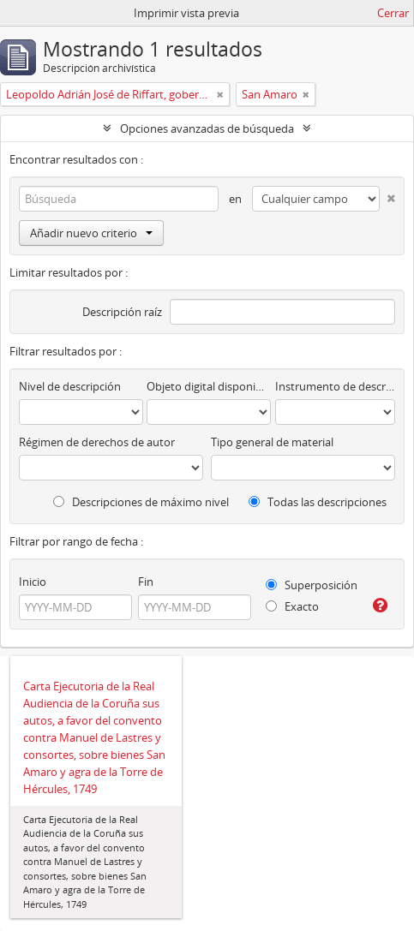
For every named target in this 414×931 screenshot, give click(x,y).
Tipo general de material (272, 442)
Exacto (292, 606)
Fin (145, 581)
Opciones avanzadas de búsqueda (207, 128)
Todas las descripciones (318, 502)
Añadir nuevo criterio (91, 233)
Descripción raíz (122, 311)
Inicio (32, 581)
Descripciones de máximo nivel (141, 502)
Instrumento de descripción (335, 386)
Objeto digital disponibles (209, 386)
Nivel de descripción (70, 386)
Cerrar (393, 13)
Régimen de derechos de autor (97, 442)
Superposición (311, 585)
